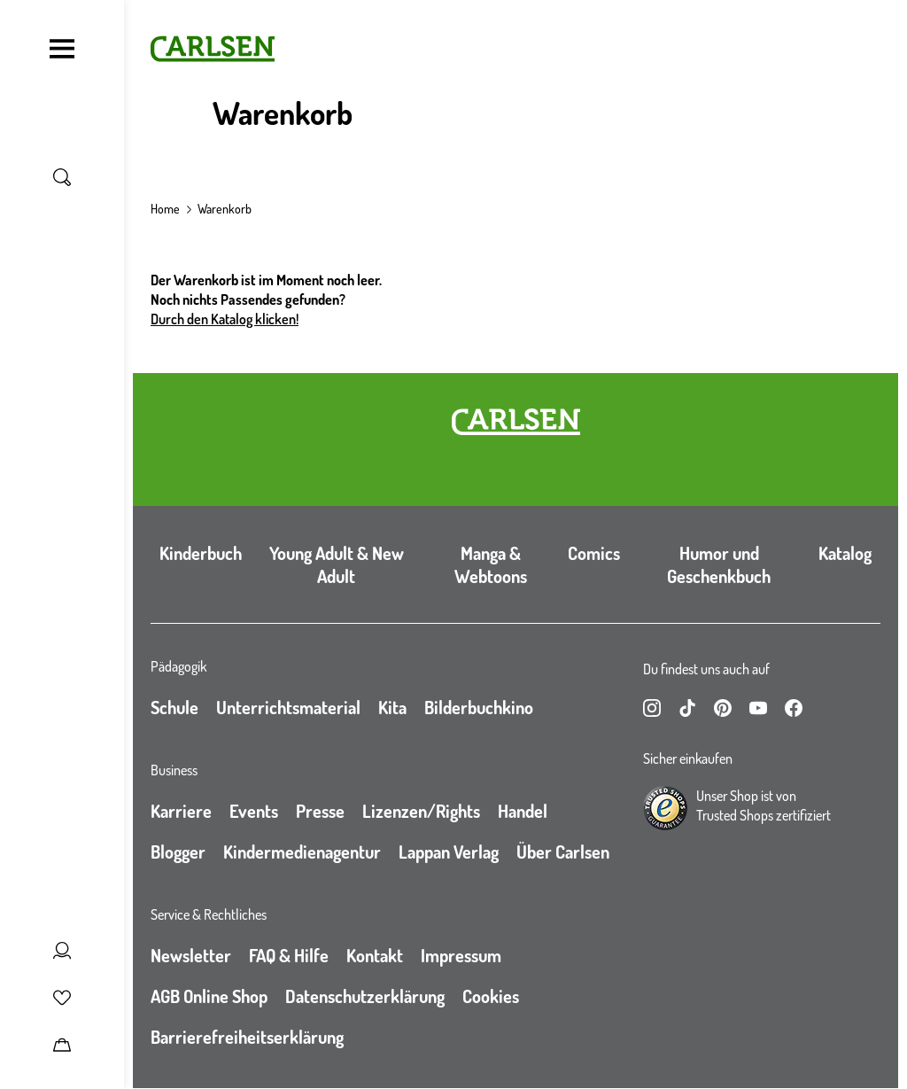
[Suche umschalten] (62, 177)
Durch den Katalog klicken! (224, 319)
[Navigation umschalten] (62, 49)
